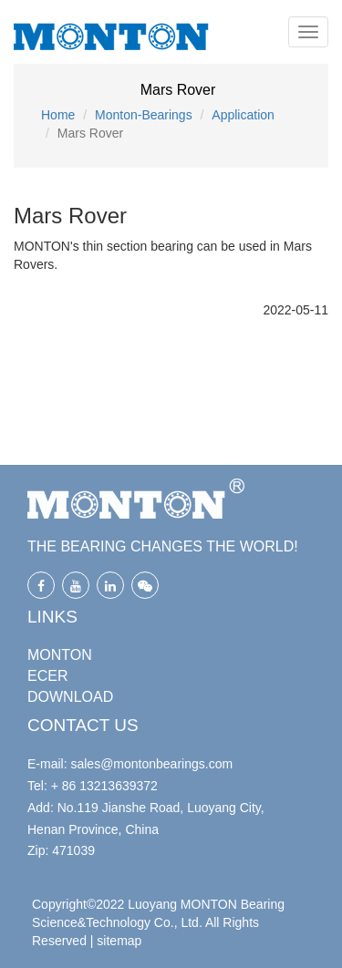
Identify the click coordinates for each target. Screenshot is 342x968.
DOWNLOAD (70, 697)
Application (243, 115)
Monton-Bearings (143, 115)
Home (58, 115)
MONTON (59, 655)
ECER (47, 676)
